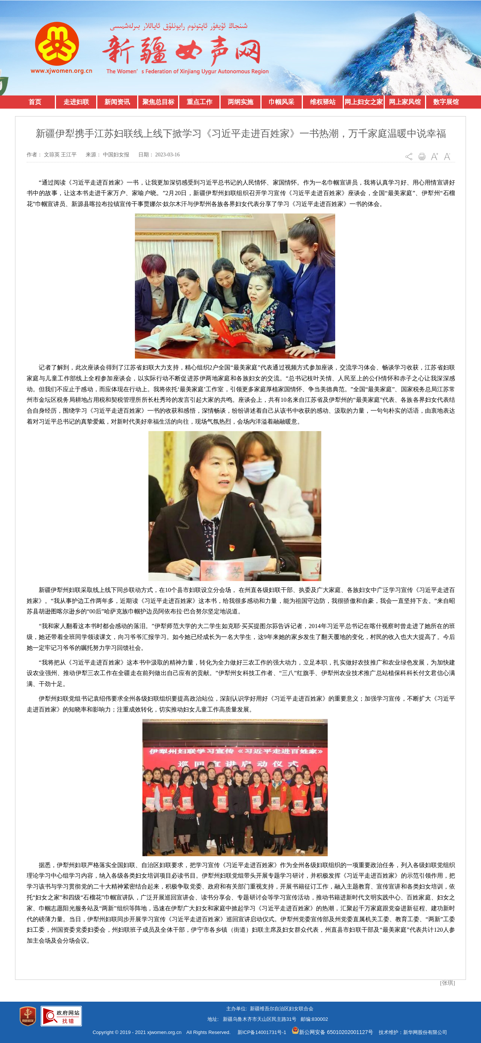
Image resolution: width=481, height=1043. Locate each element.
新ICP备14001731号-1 (261, 1032)
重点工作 (199, 102)
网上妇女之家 (364, 102)
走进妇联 (76, 102)
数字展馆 (446, 102)
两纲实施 (240, 102)
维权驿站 (323, 102)
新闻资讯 (117, 102)
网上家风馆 (405, 102)
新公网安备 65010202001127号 (332, 1032)
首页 (35, 102)
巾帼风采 (281, 102)
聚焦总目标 (158, 102)
